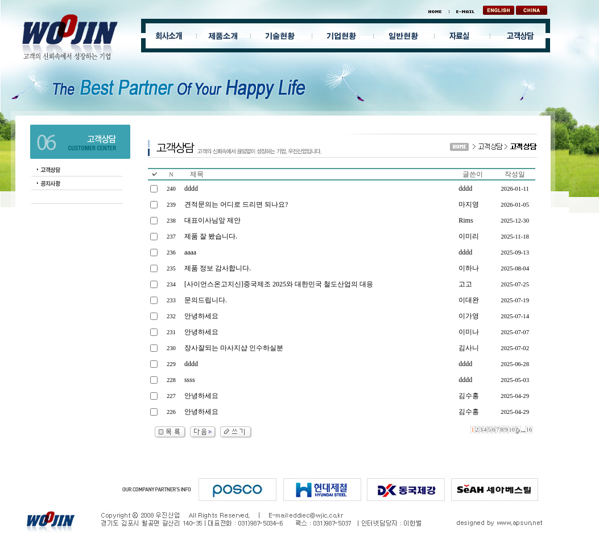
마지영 (468, 204)
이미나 (468, 332)
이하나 (468, 268)
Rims (465, 220)
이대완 (468, 300)
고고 (465, 284)
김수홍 (468, 396)
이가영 (468, 316)
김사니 (468, 348)
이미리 (468, 236)
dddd (465, 188)
